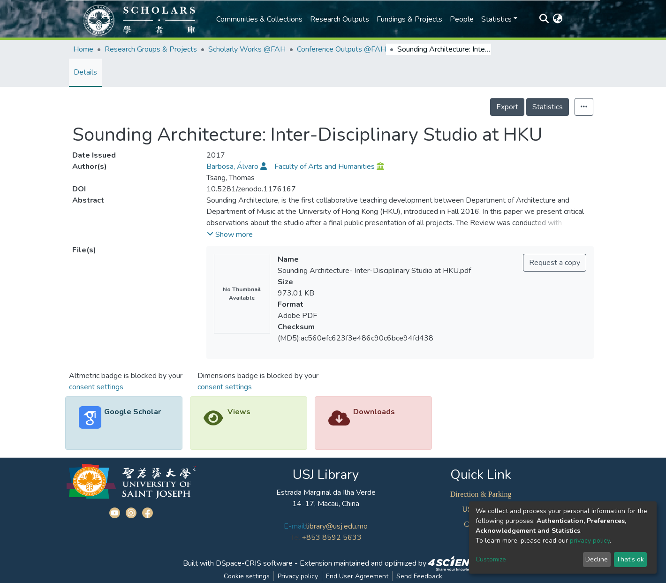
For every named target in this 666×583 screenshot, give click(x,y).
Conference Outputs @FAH (341, 49)
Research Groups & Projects (151, 49)
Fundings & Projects (409, 19)
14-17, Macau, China (325, 504)
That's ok (630, 559)
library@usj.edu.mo (337, 526)
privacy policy (590, 540)
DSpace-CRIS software (254, 563)
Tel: (296, 537)
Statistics (547, 107)
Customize (491, 559)
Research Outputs (339, 19)
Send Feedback (419, 576)
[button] (558, 19)
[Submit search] (544, 19)
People (462, 19)
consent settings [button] (96, 387)
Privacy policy (298, 576)
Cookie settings (247, 576)
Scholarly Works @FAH (247, 49)
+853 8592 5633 (332, 537)
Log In (577, 19)
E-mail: (295, 526)
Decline (596, 559)
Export (507, 107)
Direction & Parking (481, 494)
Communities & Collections (259, 19)
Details (85, 72)
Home (83, 49)
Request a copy (554, 262)
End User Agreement (357, 576)
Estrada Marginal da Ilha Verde (326, 492)
